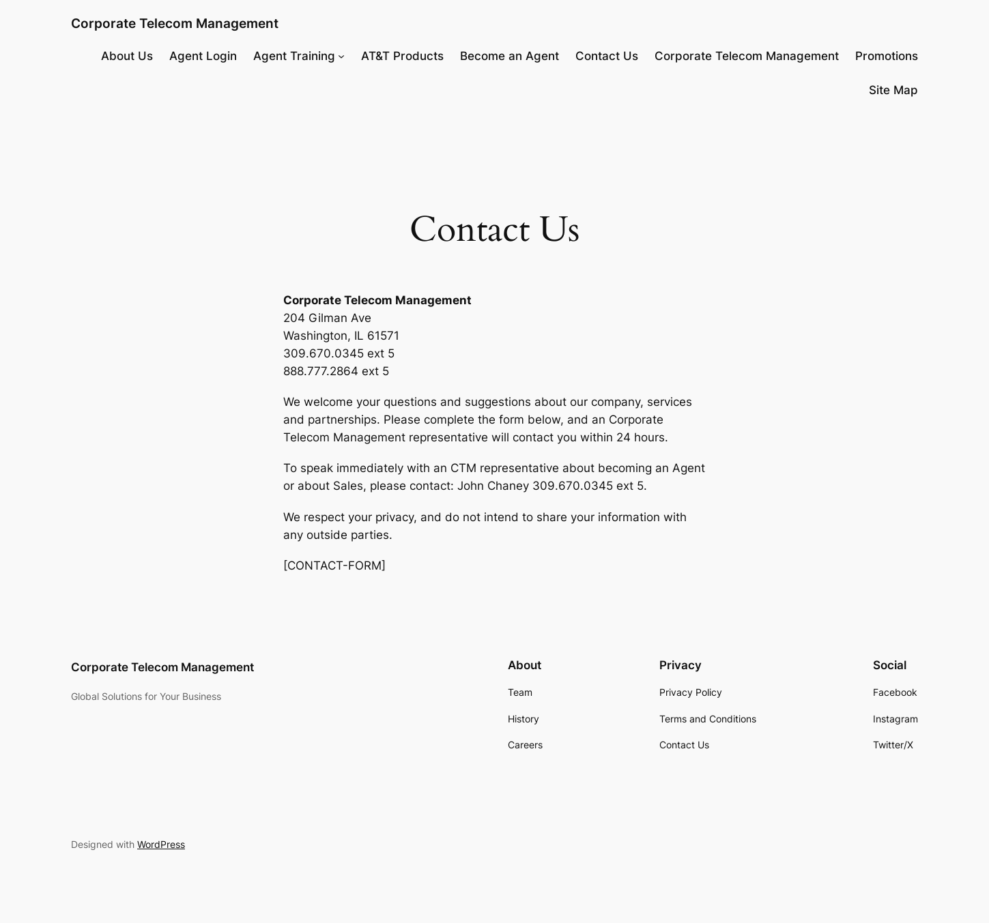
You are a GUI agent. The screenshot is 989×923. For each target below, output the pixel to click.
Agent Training (294, 56)
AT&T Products (402, 56)
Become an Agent (509, 56)
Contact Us (606, 56)
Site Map (893, 90)
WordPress (161, 844)
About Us (127, 56)
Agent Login (203, 56)
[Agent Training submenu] (341, 56)
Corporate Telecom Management (174, 23)
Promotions (886, 56)
